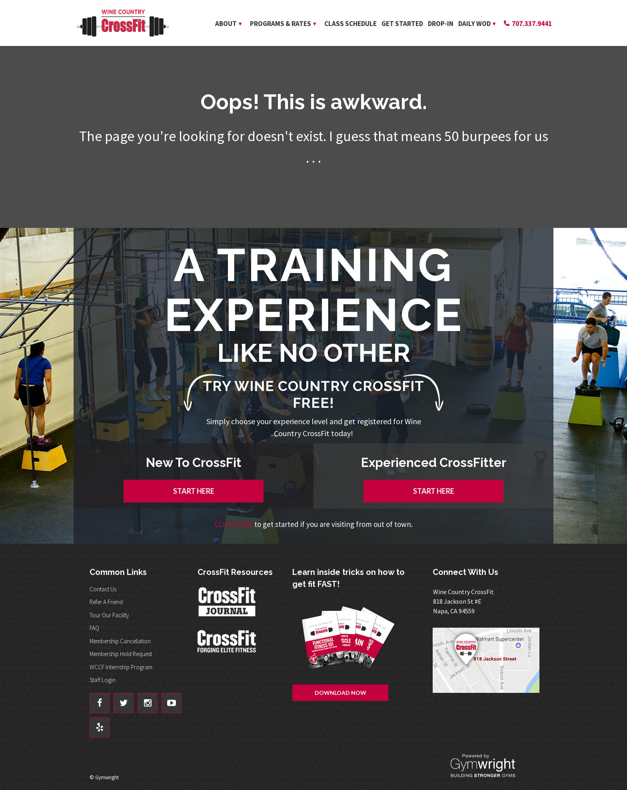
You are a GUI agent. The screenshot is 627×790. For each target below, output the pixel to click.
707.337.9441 (532, 23)
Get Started (402, 23)
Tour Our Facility (109, 615)
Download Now (340, 692)
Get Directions (489, 660)
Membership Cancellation (120, 641)
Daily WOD (474, 23)
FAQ (94, 628)
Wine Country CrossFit (123, 23)
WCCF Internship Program (121, 667)
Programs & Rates (280, 23)
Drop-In (440, 23)
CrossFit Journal (228, 604)
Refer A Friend (106, 602)
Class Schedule (350, 23)
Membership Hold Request (121, 654)
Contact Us (103, 589)
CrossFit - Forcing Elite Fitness (228, 641)
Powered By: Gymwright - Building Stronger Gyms (489, 766)
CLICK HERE (233, 524)
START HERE (193, 491)
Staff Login (103, 680)
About (226, 23)
